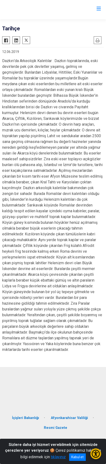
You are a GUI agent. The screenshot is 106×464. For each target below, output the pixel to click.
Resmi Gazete (55, 428)
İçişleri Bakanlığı (25, 418)
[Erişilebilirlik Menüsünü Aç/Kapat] (95, 453)
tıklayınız (58, 457)
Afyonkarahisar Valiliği (69, 418)
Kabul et (77, 457)
